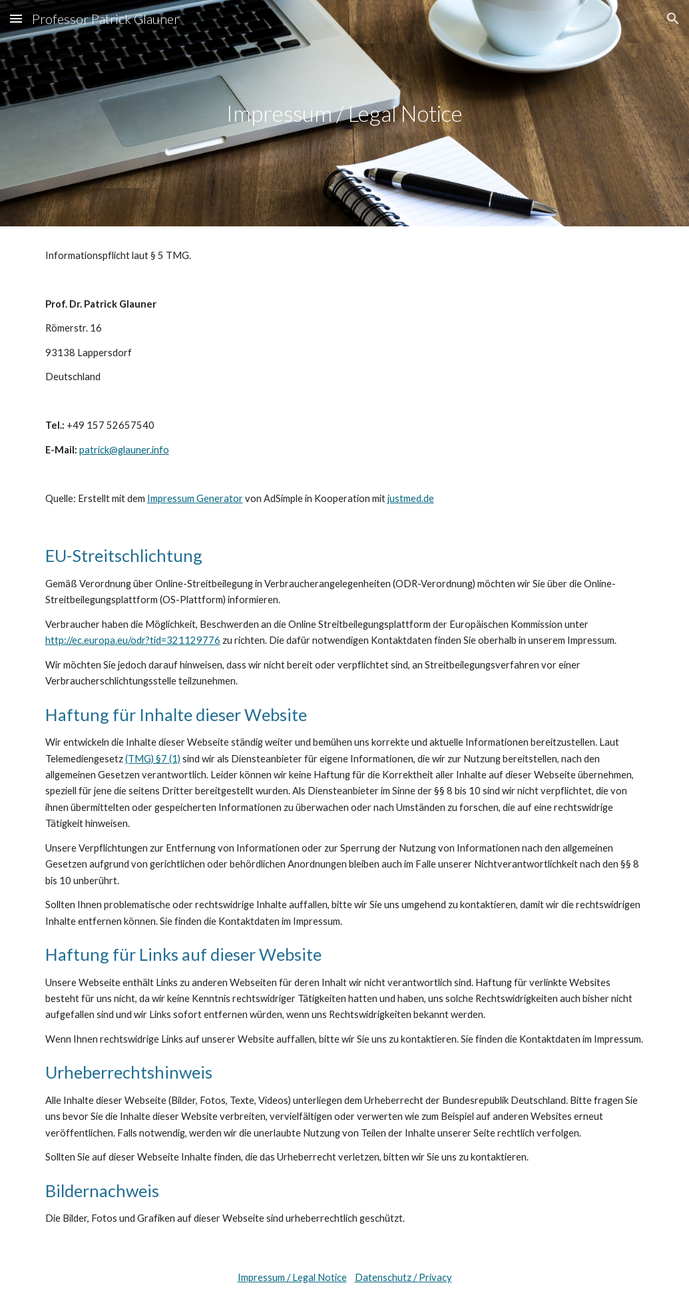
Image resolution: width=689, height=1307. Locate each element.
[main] (344, 113)
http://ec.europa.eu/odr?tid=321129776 (132, 640)
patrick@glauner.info (124, 449)
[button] (16, 18)
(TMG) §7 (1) (152, 758)
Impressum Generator (195, 498)
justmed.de (410, 498)
